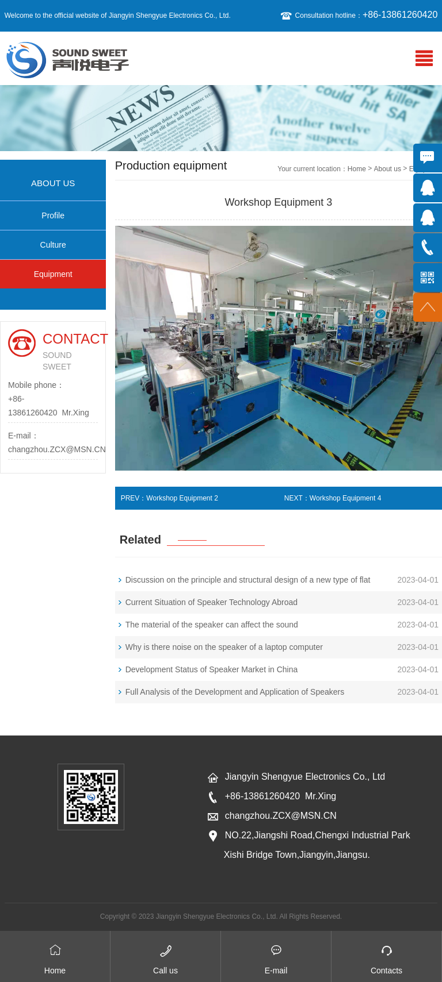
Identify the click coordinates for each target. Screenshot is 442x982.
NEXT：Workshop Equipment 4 (333, 498)
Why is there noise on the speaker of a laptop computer (224, 647)
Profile (52, 215)
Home (357, 169)
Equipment (53, 274)
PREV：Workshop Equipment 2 (169, 498)
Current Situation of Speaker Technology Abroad (211, 602)
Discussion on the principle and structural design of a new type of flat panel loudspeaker (248, 583)
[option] (221, 118)
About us (387, 169)
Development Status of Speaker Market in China (211, 669)
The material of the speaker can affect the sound (211, 624)
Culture (53, 244)
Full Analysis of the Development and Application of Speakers (235, 691)
